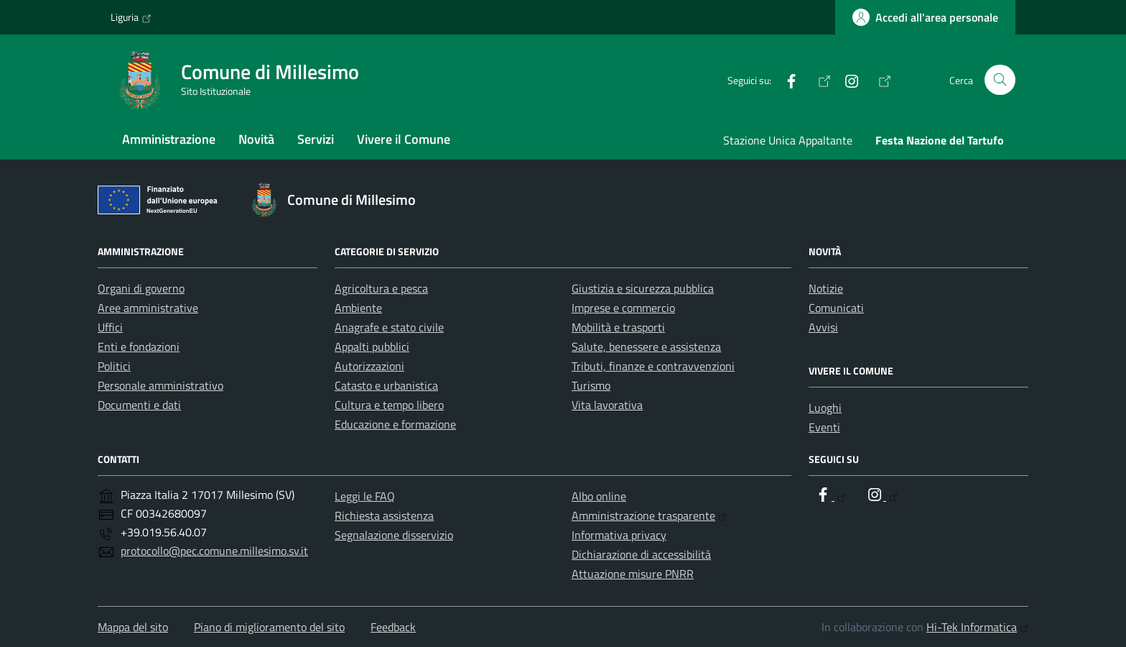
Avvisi (823, 327)
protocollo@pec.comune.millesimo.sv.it (214, 550)
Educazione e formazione (395, 424)
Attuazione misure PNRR (633, 573)
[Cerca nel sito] (1000, 80)
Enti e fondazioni (139, 346)
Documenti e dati (139, 404)
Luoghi (825, 407)
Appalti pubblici (372, 346)
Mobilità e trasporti (618, 327)
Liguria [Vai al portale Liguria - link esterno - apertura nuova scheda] (131, 17)
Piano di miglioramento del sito (269, 626)
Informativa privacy (619, 534)
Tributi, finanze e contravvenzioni (653, 366)
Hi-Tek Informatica (977, 626)
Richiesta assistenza (384, 515)
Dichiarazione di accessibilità (641, 554)
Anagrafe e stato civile (389, 327)
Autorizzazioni (369, 366)
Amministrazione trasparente (649, 515)
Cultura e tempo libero (389, 404)
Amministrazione (168, 139)
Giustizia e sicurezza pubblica (643, 288)
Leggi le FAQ (365, 496)
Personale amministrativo (160, 385)
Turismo (591, 385)
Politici (114, 366)
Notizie (826, 288)
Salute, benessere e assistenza (646, 346)
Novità (256, 139)
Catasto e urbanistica (386, 385)
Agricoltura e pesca (381, 288)
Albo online (599, 496)
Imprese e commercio (623, 307)
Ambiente (358, 307)
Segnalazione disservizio (394, 534)
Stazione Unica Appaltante (787, 140)
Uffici (110, 327)
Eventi (824, 427)
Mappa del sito (133, 626)
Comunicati (836, 307)
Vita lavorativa (607, 404)
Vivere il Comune (403, 139)
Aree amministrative (148, 307)
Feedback (393, 626)
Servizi (315, 139)
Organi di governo (141, 288)
